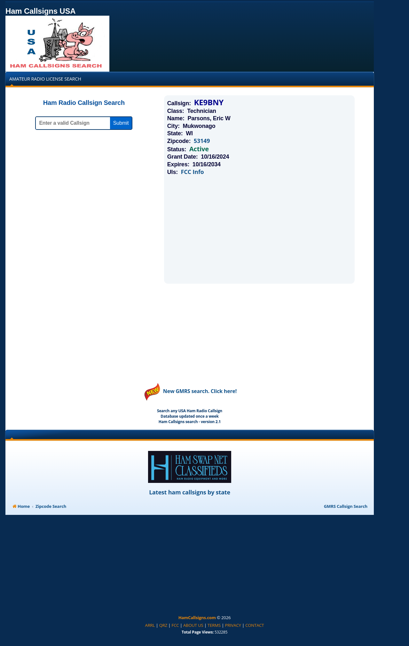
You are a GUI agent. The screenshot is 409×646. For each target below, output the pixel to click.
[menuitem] (150, 625)
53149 (202, 141)
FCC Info (192, 172)
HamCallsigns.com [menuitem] (197, 617)
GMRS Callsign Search (345, 506)
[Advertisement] (259, 229)
